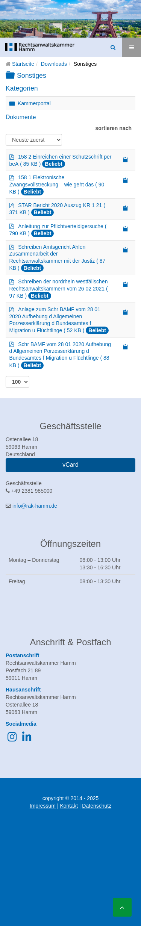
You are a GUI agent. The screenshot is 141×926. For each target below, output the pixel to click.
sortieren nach (114, 128)
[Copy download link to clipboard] (125, 159)
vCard (70, 464)
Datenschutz (96, 806)
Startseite (23, 64)
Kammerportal (34, 103)
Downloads (54, 64)
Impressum (43, 806)
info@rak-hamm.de (34, 506)
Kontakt (68, 806)
